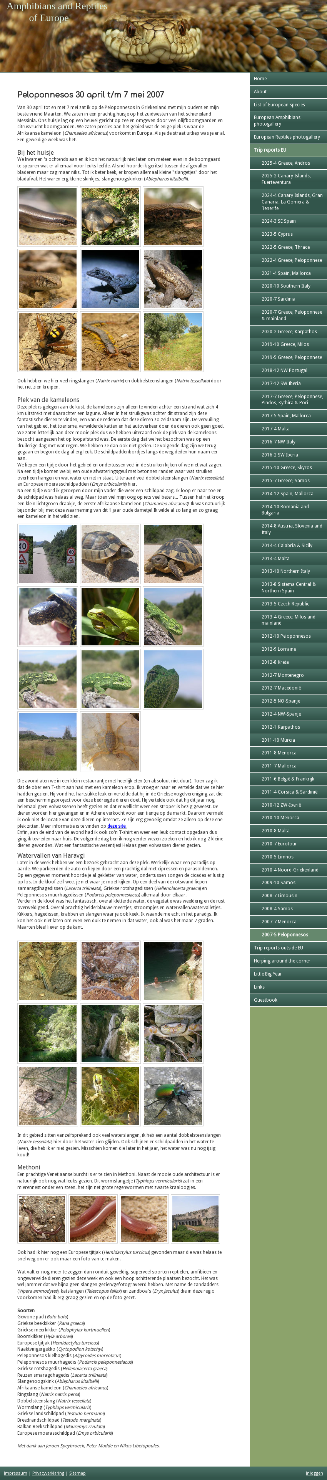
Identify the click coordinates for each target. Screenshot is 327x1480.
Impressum (15, 1473)
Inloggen (314, 1473)
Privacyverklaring (48, 1473)
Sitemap (77, 1473)
